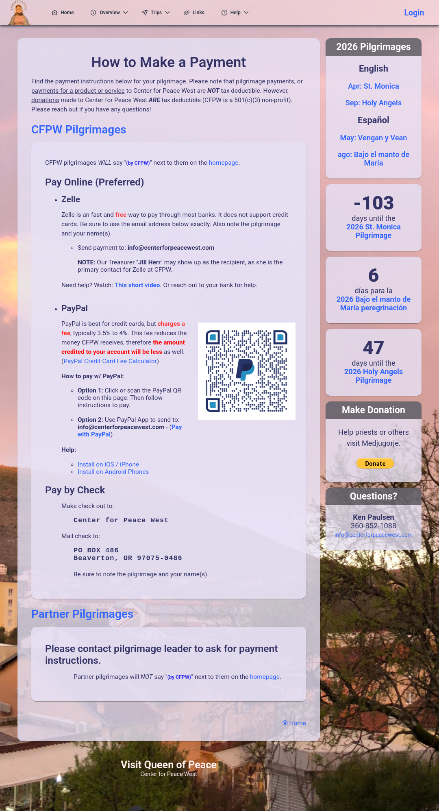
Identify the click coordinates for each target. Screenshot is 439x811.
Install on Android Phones (113, 471)
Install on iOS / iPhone (108, 464)
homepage (224, 162)
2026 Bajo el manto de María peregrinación (374, 303)
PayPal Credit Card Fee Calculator (109, 361)
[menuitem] (63, 13)
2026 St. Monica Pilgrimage (373, 231)
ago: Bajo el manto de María (373, 158)
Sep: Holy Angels (374, 102)
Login (414, 12)
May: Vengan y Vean (373, 137)
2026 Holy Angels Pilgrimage (373, 375)
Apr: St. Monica (373, 86)
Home (294, 729)
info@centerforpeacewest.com (374, 535)
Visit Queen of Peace (169, 771)
